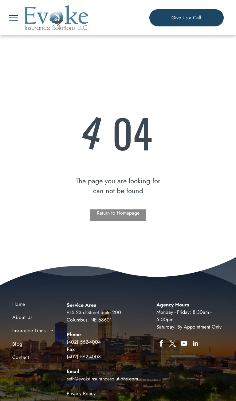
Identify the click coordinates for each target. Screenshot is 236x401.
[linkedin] (195, 344)
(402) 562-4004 (84, 341)
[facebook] (161, 344)
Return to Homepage (118, 212)
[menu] (14, 18)
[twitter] (173, 344)
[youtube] (184, 344)
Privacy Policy (81, 393)
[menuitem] (37, 305)
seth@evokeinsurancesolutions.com (102, 378)
